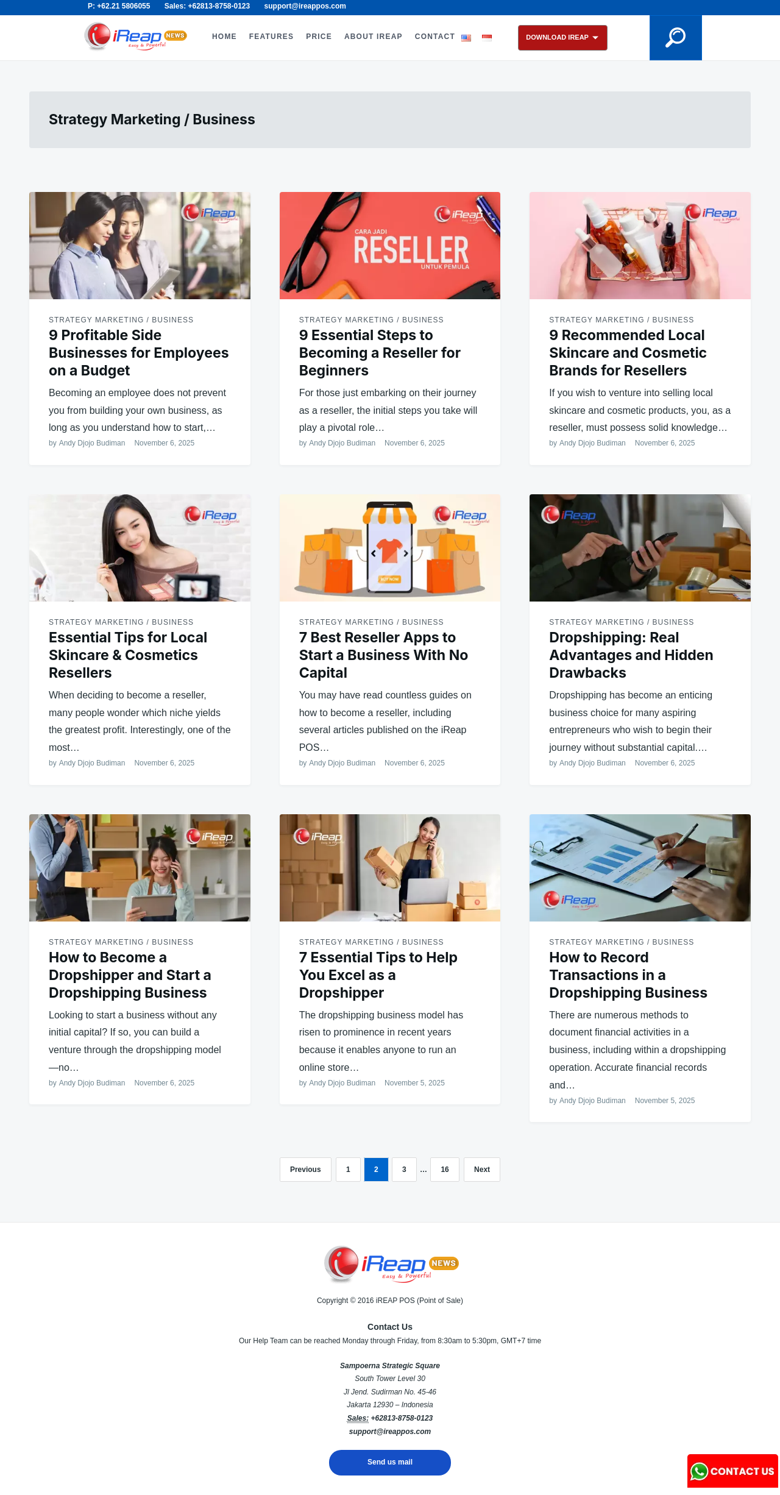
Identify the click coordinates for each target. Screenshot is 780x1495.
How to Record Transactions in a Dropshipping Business (628, 975)
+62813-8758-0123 (401, 1418)
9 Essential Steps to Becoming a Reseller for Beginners (380, 353)
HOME (224, 36)
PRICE (319, 36)
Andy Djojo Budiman (92, 443)
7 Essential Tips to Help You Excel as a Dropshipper (378, 975)
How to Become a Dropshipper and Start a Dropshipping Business (130, 975)
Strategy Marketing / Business (121, 320)
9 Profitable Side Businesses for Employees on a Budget (139, 353)
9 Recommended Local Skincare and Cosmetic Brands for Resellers (628, 353)
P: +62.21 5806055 (119, 6)
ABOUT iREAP (373, 36)
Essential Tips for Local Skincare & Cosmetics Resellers (128, 655)
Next (482, 1169)
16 (444, 1169)
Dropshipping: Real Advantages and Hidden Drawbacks (631, 655)
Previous (305, 1169)
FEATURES (271, 36)
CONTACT (435, 36)
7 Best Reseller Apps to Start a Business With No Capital (384, 655)
